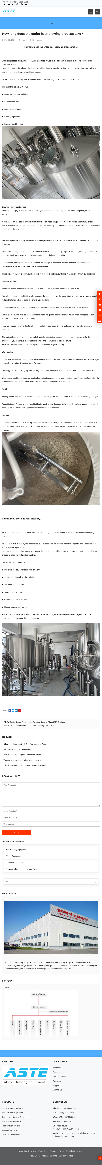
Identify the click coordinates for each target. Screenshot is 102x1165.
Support (56, 1085)
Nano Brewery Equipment (12, 1113)
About (5, 2)
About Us (57, 1068)
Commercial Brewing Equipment (15, 1117)
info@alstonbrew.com (68, 1113)
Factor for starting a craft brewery (17, 749)
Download (57, 1081)
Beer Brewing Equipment (16, 849)
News (51, 23)
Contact (13, 2)
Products (56, 1072)
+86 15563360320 (70, 1117)
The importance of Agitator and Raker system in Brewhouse (35, 726)
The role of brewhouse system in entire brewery (23, 760)
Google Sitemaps (66, 1156)
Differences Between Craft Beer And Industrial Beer (24, 744)
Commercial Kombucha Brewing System (22, 869)
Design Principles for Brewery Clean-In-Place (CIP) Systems (40, 722)
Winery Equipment (13, 856)
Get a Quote (24, 2)
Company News (59, 1076)
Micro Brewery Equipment (12, 1108)
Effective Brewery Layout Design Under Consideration (25, 765)
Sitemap (53, 1156)
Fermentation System (11, 1126)
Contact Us (57, 1090)
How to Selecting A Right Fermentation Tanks (22, 755)
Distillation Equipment (15, 863)
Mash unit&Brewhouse (11, 1121)
